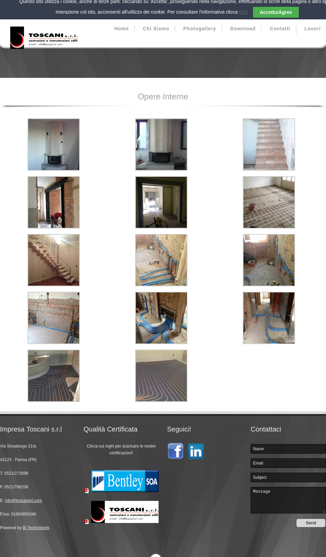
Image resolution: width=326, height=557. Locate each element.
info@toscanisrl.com (23, 495)
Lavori (313, 24)
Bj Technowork (36, 523)
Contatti (280, 24)
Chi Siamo (156, 24)
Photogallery (199, 24)
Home (121, 24)
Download (243, 24)
